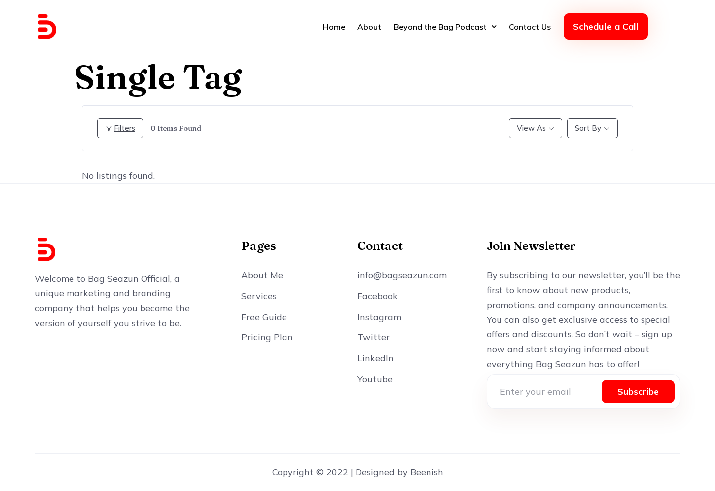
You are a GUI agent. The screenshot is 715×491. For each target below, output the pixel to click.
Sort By (588, 128)
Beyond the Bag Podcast (445, 26)
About (369, 27)
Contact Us (530, 27)
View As (531, 128)
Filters (120, 128)
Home (334, 27)
